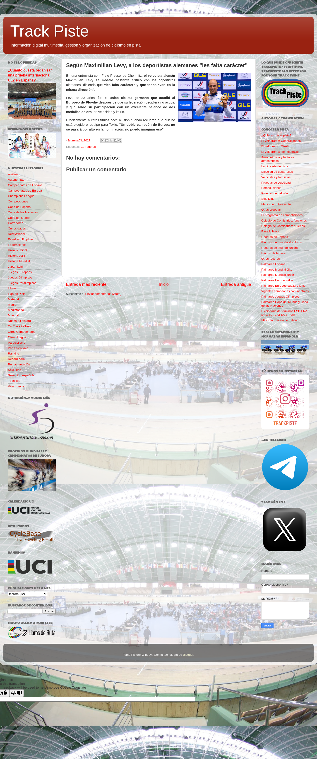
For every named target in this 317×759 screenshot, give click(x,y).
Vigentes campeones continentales (285, 291)
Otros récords (270, 258)
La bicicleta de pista (274, 166)
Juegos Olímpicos (20, 277)
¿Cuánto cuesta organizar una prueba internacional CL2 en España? (30, 75)
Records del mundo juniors (279, 247)
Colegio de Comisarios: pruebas (283, 226)
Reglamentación (19, 364)
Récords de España (274, 237)
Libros (12, 288)
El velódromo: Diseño (275, 146)
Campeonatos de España (25, 185)
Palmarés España (273, 264)
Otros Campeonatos (21, 331)
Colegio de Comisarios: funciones (284, 220)
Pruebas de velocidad (276, 182)
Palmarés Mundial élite (276, 269)
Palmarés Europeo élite (277, 280)
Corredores (88, 146)
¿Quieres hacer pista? (276, 135)
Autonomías (16, 179)
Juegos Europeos (20, 272)
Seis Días (14, 370)
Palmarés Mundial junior (277, 274)
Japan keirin (16, 266)
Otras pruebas (271, 209)
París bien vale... (19, 348)
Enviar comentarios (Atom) (103, 294)
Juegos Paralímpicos (22, 283)
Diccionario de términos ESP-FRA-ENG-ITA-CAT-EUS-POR (284, 312)
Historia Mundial (19, 261)
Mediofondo (16, 310)
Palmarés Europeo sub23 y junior (284, 285)
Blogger (188, 654)
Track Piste (49, 31)
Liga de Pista (17, 294)
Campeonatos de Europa (25, 190)
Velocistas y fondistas (276, 177)
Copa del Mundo (19, 217)
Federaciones (17, 244)
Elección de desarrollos (277, 171)
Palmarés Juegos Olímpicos (280, 296)
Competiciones (18, 201)
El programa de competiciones (282, 215)
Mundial (13, 315)
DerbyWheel (16, 234)
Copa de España (19, 207)
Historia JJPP (17, 255)
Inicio (164, 284)
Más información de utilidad (279, 320)
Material (13, 299)
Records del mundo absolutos (281, 242)
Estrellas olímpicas (21, 239)
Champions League (21, 196)
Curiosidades (17, 228)
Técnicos (14, 380)
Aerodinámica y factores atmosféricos (277, 159)
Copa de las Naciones (23, 212)
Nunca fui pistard (19, 321)
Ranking (13, 353)
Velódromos (16, 386)
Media (12, 304)
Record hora (16, 359)
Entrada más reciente (86, 284)
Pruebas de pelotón (274, 193)
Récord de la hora (273, 253)
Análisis (13, 174)
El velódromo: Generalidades (281, 141)
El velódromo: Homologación (280, 151)
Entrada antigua (236, 284)
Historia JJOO (17, 250)
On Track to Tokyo (20, 326)
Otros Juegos (17, 337)
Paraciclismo (16, 342)
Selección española (21, 375)
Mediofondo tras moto (276, 204)
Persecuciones (271, 188)
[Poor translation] (16, 693)
